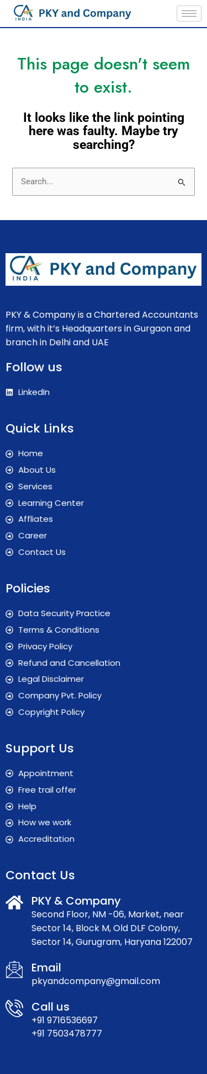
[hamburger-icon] (189, 14)
